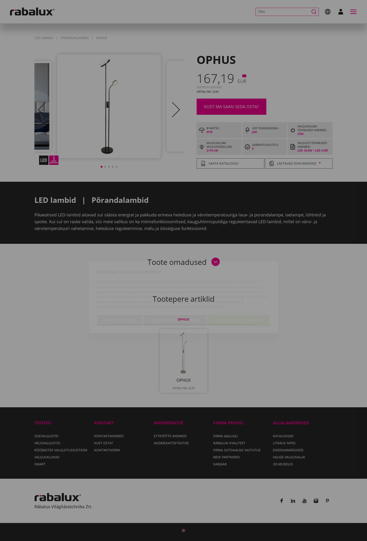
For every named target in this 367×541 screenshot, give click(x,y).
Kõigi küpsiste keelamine (175, 293)
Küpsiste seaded (119, 293)
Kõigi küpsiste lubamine (239, 293)
